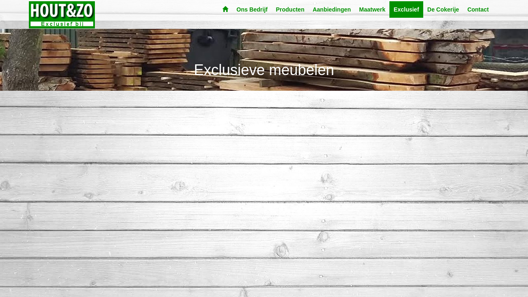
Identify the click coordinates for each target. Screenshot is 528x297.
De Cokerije (443, 9)
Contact (478, 9)
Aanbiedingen (332, 9)
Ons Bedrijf (251, 9)
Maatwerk (372, 9)
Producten (290, 9)
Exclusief (406, 9)
